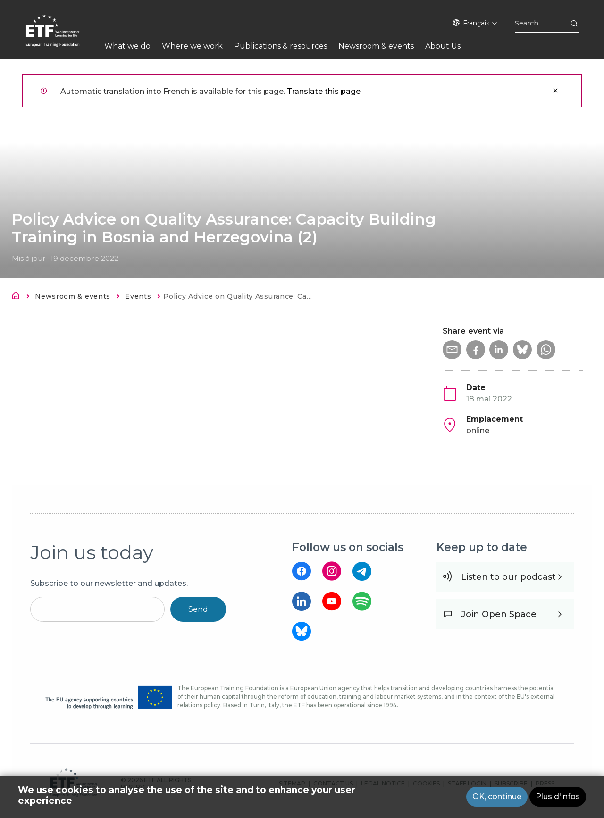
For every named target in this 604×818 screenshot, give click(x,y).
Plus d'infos (558, 797)
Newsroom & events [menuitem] (376, 46)
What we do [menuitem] (127, 46)
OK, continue (496, 797)
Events (138, 296)
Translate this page (324, 91)
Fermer (555, 91)
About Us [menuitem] (443, 46)
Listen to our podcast (508, 577)
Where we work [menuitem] (192, 46)
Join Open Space (499, 614)
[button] (452, 349)
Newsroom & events (72, 296)
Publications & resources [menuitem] (280, 46)
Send (198, 609)
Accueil (18, 297)
